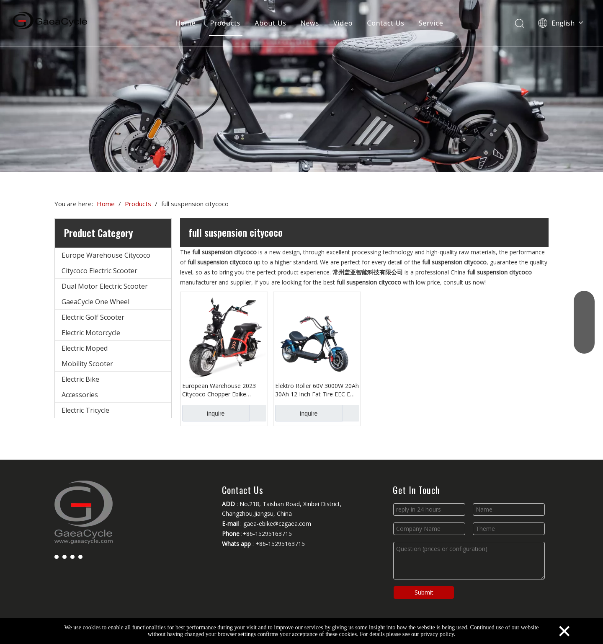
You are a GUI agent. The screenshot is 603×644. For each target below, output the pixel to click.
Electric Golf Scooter (93, 317)
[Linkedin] (64, 556)
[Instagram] (80, 556)
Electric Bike (80, 379)
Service (431, 23)
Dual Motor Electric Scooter (105, 286)
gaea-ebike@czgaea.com (277, 524)
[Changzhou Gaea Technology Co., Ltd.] (301, 86)
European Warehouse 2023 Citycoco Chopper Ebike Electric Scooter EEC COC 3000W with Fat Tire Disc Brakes (219, 390)
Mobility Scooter (87, 363)
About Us (270, 23)
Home (185, 23)
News (310, 23)
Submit (424, 592)
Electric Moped (85, 348)
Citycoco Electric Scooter (99, 270)
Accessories (80, 394)
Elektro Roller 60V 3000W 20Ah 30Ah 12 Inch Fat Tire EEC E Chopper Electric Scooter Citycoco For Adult (317, 390)
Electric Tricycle (85, 410)
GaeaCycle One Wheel (95, 301)
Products (225, 23)
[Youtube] (72, 556)
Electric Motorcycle (91, 332)
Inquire (203, 413)
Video (343, 23)
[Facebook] (56, 556)
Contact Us (385, 23)
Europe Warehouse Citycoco (106, 255)
